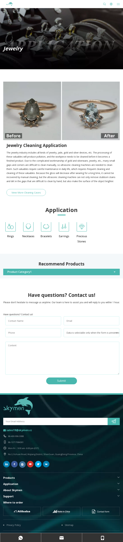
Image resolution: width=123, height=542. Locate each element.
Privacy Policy (13, 525)
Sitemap (69, 525)
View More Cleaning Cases (26, 192)
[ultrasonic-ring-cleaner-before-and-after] (61, 111)
